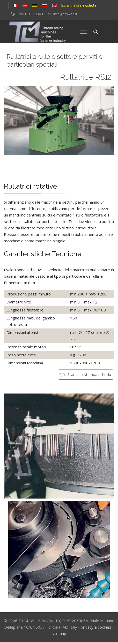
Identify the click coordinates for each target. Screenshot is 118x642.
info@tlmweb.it (65, 14)
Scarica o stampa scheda (85, 374)
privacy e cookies (96, 627)
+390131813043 (29, 14)
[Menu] (83, 31)
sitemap (59, 633)
